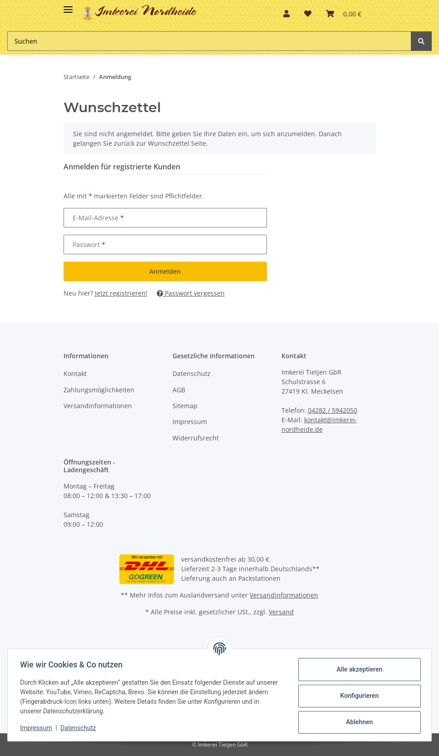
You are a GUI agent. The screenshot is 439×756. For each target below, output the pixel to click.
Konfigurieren (357, 695)
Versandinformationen (98, 405)
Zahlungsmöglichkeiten (99, 389)
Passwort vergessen (191, 293)
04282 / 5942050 (332, 410)
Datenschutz (192, 373)
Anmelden (165, 271)
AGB (179, 389)
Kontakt (75, 373)
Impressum (190, 421)
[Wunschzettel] (308, 14)
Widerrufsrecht (196, 438)
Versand (281, 612)
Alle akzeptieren (357, 669)
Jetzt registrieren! (121, 293)
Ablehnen (357, 722)
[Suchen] (209, 41)
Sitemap (185, 405)
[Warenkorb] (344, 14)
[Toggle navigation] (68, 5)
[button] (286, 14)
